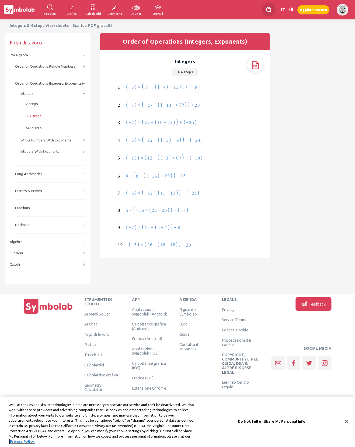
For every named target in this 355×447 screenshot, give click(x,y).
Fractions (22, 208)
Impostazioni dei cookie (236, 342)
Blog (183, 324)
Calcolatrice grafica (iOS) (149, 365)
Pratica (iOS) (143, 378)
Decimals (22, 225)
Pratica (90, 344)
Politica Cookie (235, 330)
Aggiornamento (313, 10)
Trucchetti (93, 354)
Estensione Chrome (149, 388)
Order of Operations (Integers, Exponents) (49, 83)
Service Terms (234, 320)
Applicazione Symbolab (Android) (149, 311)
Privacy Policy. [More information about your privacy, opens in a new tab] (22, 443)
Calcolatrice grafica (101, 375)
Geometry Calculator (93, 387)
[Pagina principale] (48, 313)
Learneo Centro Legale (235, 384)
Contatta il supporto (188, 346)
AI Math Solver (97, 314)
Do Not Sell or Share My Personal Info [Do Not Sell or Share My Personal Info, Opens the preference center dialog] (271, 423)
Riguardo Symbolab (188, 311)
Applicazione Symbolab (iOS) (145, 351)
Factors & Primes (28, 191)
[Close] (346, 423)
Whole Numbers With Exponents (46, 140)
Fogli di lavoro (97, 334)
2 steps (32, 104)
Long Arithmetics (28, 174)
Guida (184, 334)
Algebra (16, 242)
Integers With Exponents (40, 152)
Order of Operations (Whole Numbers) (45, 66)
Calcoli (15, 264)
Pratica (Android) (147, 339)
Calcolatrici (94, 365)
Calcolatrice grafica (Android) (149, 326)
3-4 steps (33, 116)
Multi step (34, 128)
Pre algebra (19, 55)
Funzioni (16, 253)
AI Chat (90, 324)
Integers (27, 94)
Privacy (228, 309)
